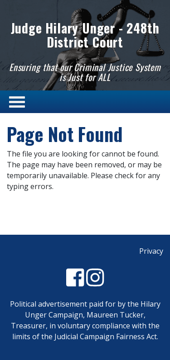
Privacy (151, 251)
